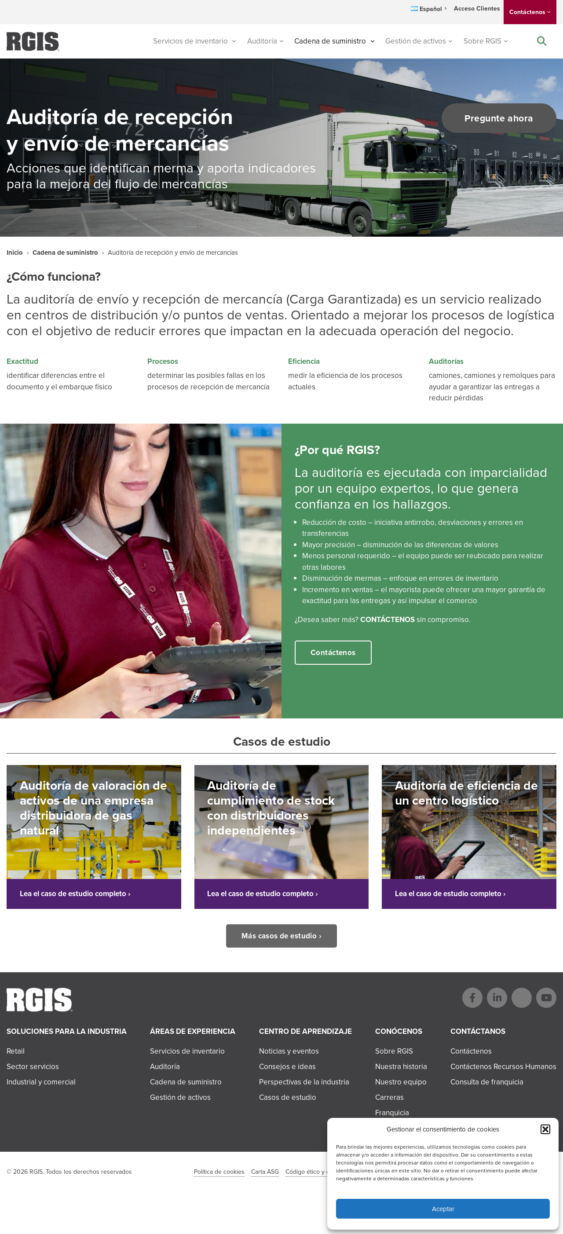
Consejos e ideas (287, 1066)
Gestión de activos (415, 41)
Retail (16, 1051)
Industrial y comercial (41, 1082)
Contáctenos (527, 12)
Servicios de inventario (191, 41)
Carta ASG (265, 1171)
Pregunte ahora (499, 118)
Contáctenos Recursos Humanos (503, 1066)
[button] (545, 1129)
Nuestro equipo (401, 1082)
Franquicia (392, 1112)
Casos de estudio (287, 1097)
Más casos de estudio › (281, 935)
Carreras (389, 1097)
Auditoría (262, 41)
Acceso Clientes (477, 8)
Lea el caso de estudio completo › (75, 893)
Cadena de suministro (331, 41)
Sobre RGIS (482, 41)
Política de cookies (219, 1171)
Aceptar (443, 1209)
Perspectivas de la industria (304, 1082)
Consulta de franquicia (486, 1082)
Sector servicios (33, 1066)
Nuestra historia (401, 1066)
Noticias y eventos (289, 1051)
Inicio (15, 252)
